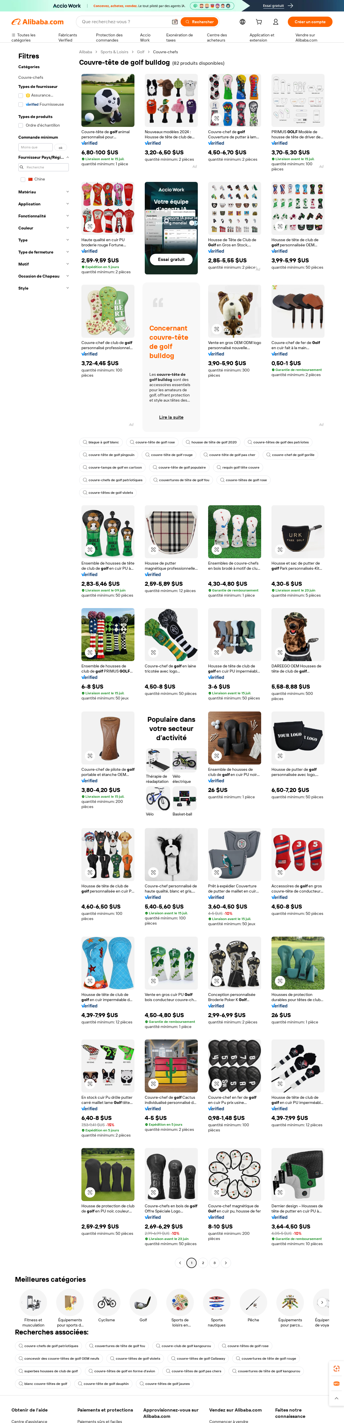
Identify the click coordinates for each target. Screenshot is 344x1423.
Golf (140, 52)
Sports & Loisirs (114, 52)
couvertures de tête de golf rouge (266, 1358)
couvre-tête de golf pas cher (229, 455)
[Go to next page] (226, 1263)
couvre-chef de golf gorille (290, 455)
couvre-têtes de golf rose (243, 480)
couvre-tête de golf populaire (179, 467)
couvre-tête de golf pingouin (108, 455)
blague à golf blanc (101, 442)
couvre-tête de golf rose (152, 442)
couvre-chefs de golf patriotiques (112, 480)
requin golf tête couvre (238, 467)
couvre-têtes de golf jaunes (165, 1383)
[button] (174, 21)
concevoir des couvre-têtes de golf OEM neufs (59, 1358)
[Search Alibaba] (124, 22)
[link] (336, 1368)
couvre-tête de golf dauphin (103, 1383)
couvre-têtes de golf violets (108, 492)
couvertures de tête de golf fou (181, 480)
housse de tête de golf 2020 (211, 442)
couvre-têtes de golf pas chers (193, 1371)
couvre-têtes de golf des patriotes (278, 442)
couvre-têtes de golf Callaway (198, 1358)
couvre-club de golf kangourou (183, 1346)
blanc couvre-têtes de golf (43, 1383)
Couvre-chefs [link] (165, 52)
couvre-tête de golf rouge (169, 455)
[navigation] (43, 658)
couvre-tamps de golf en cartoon (112, 467)
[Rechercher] (199, 21)
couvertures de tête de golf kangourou (266, 1371)
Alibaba (85, 52)
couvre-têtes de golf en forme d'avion (122, 1371)
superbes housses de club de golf (48, 1371)
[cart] (260, 22)
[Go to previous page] (180, 1263)
